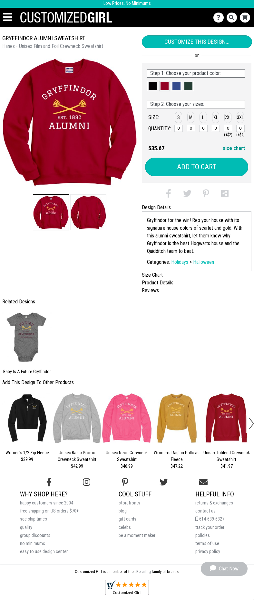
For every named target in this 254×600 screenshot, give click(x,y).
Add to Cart (196, 167)
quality (26, 527)
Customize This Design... (197, 41)
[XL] (216, 128)
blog (123, 511)
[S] (178, 128)
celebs (125, 527)
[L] (203, 128)
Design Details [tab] (156, 207)
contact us (205, 511)
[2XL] (228, 128)
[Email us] (203, 482)
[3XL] (240, 128)
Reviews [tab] (150, 290)
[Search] (233, 18)
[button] (51, 212)
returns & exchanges (214, 503)
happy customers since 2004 (46, 503)
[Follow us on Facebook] (49, 482)
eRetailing (142, 571)
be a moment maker (137, 535)
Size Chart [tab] (152, 275)
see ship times (33, 519)
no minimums (32, 543)
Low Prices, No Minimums (127, 3)
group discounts (35, 535)
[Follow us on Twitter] (164, 482)
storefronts (129, 503)
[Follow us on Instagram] (86, 482)
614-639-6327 (209, 519)
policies (202, 535)
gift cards (127, 519)
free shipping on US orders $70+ (49, 511)
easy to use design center (44, 551)
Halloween (203, 262)
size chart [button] (234, 148)
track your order (209, 527)
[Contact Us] (220, 18)
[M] (191, 128)
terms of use (207, 543)
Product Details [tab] (157, 283)
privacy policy (207, 551)
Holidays (179, 262)
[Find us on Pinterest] (125, 482)
